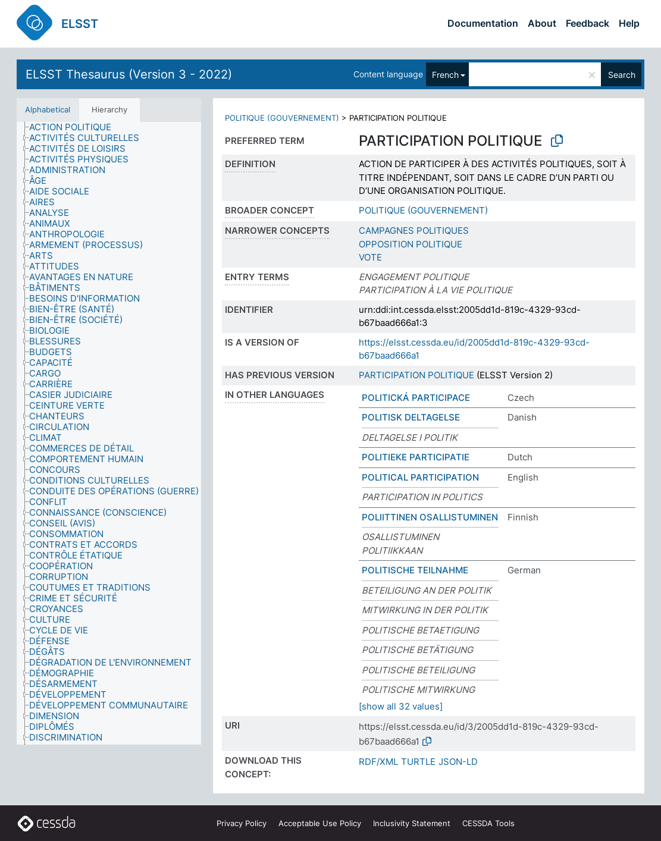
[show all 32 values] (401, 706)
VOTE (370, 257)
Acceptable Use (319, 823)
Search (621, 75)
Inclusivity (411, 823)
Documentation (482, 23)
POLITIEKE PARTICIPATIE (415, 457)
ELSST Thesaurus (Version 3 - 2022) (129, 74)
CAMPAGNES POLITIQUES (414, 230)
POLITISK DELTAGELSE (411, 417)
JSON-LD (458, 761)
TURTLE (418, 761)
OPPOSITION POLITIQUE (410, 244)
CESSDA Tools (488, 823)
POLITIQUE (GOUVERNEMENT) (282, 118)
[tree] (109, 433)
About (542, 23)
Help (629, 23)
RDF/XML (378, 761)
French (445, 75)
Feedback (587, 23)
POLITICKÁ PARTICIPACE (416, 397)
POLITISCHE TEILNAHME (415, 570)
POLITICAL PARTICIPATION (420, 477)
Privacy (242, 823)
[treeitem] (75, 127)
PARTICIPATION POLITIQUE (416, 375)
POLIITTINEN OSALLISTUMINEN (430, 517)
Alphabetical (47, 109)
